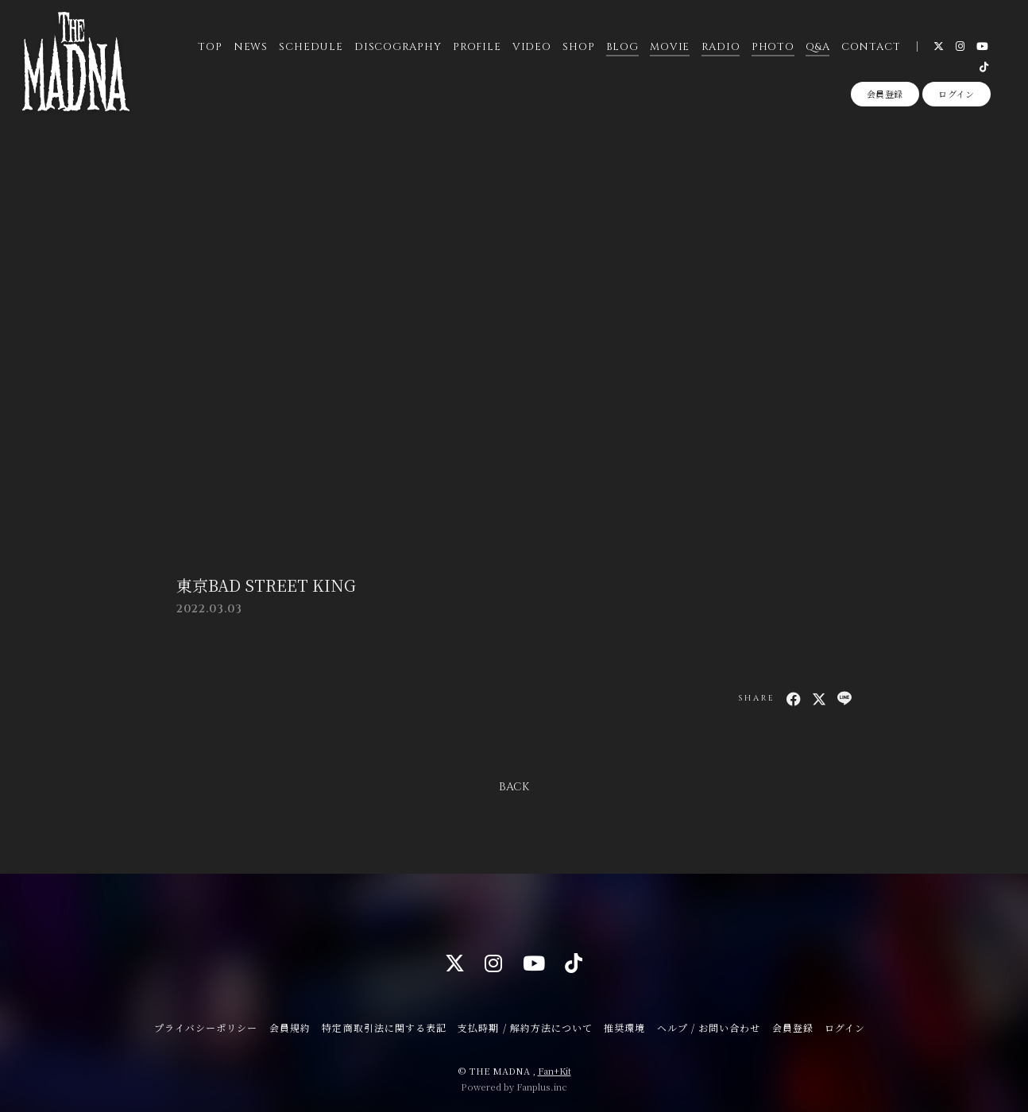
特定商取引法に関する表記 (384, 1027)
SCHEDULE (310, 47)
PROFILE (476, 47)
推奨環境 (624, 1027)
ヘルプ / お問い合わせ (708, 1027)
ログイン (956, 93)
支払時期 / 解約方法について (525, 1027)
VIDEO (531, 47)
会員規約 (290, 1027)
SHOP (578, 47)
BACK (514, 786)
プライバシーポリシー (205, 1027)
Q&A (817, 47)
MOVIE (670, 47)
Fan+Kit (554, 1070)
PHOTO (773, 47)
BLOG (622, 47)
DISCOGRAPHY (398, 47)
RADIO (720, 47)
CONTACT (870, 47)
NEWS (251, 47)
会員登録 (885, 93)
